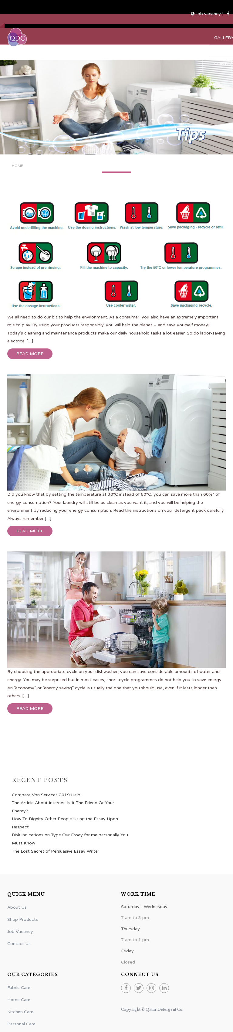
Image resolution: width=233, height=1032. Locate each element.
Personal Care (21, 1024)
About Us (17, 907)
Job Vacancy (20, 931)
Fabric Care (18, 987)
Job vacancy (206, 13)
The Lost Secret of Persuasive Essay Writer (55, 851)
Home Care (18, 999)
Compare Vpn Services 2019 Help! (47, 794)
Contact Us (19, 943)
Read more (29, 353)
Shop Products (22, 919)
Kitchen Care (20, 1011)
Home (17, 166)
